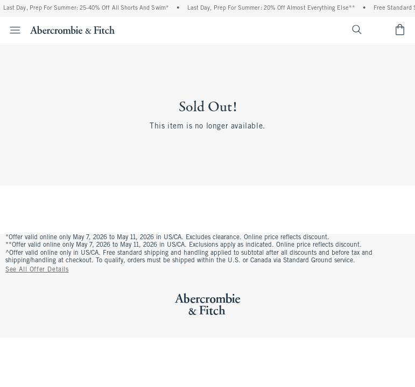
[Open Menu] (12, 30)
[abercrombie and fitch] (72, 29)
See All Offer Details (37, 270)
